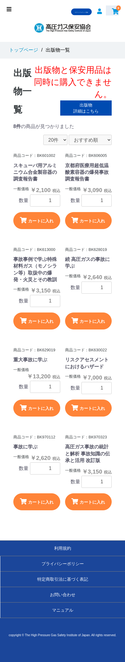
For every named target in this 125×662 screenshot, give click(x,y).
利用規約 (62, 548)
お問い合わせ (62, 594)
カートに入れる (37, 223)
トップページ (23, 49)
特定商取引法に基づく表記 (62, 579)
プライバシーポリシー (62, 563)
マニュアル (62, 610)
